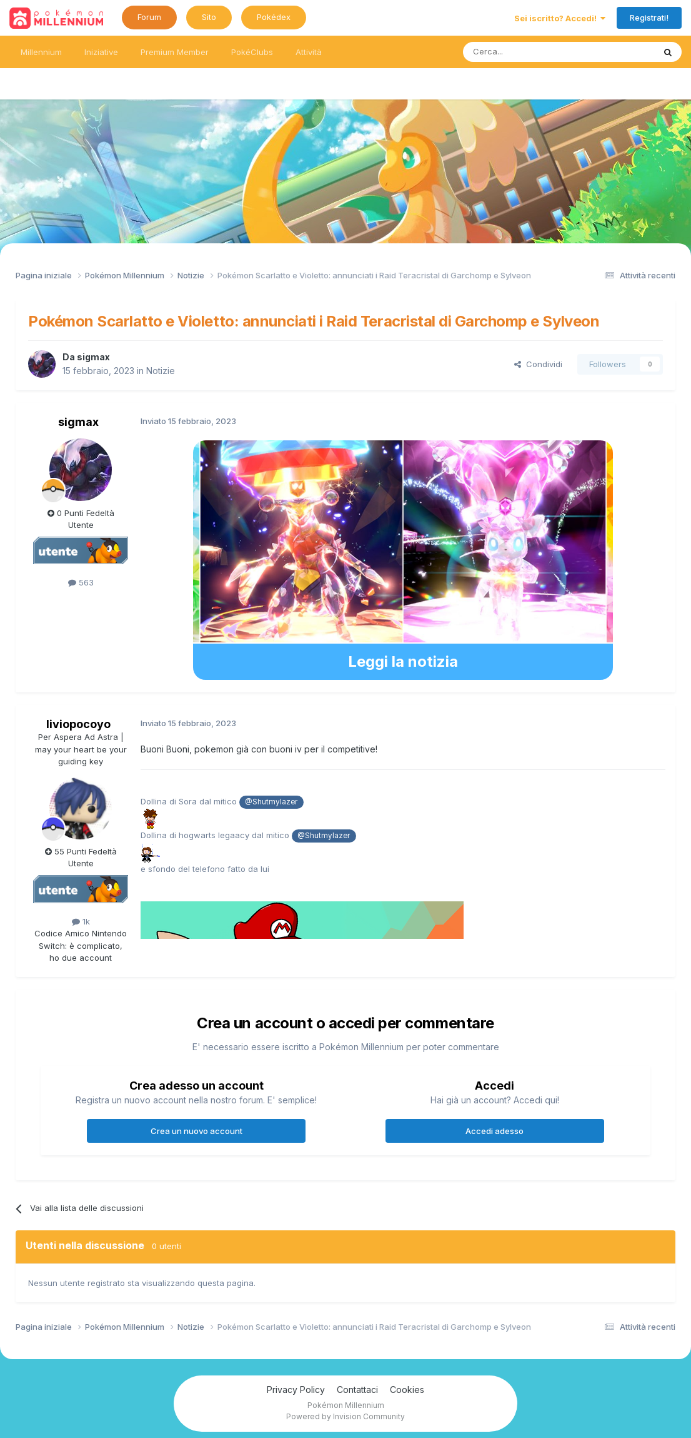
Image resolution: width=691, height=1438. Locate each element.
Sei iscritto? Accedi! (559, 18)
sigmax (93, 357)
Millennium (41, 52)
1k (81, 921)
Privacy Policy (296, 1389)
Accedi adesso (494, 1131)
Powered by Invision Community (345, 1416)
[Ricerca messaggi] (529, 52)
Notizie (160, 370)
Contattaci (357, 1389)
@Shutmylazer (271, 801)
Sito (209, 17)
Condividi (538, 364)
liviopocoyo (78, 724)
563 (81, 582)
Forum (149, 17)
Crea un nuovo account (196, 1131)
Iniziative (101, 52)
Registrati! (649, 18)
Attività (309, 52)
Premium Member (175, 52)
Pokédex (274, 17)
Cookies (407, 1389)
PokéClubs (252, 52)
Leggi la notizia (403, 661)
